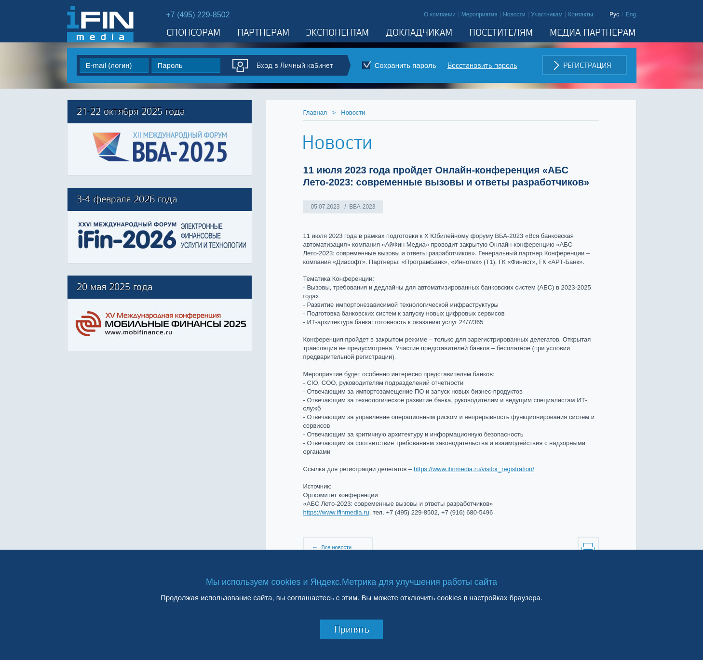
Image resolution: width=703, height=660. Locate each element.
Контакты (580, 14)
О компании (440, 14)
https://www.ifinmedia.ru (336, 512)
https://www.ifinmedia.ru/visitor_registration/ (474, 469)
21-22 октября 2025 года (131, 111)
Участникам (547, 14)
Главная (315, 112)
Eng (631, 14)
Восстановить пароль (482, 65)
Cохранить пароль (405, 65)
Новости (514, 14)
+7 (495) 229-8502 (198, 15)
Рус (614, 14)
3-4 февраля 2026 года (127, 198)
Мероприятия (479, 14)
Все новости (336, 547)
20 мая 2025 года (114, 286)
